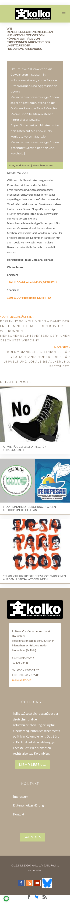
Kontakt (18, 814)
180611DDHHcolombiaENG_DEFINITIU (32, 282)
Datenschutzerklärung (28, 805)
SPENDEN (32, 837)
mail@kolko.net (21, 679)
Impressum (21, 796)
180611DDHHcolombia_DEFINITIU (29, 297)
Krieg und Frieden (19, 165)
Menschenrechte (42, 165)
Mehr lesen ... (32, 765)
